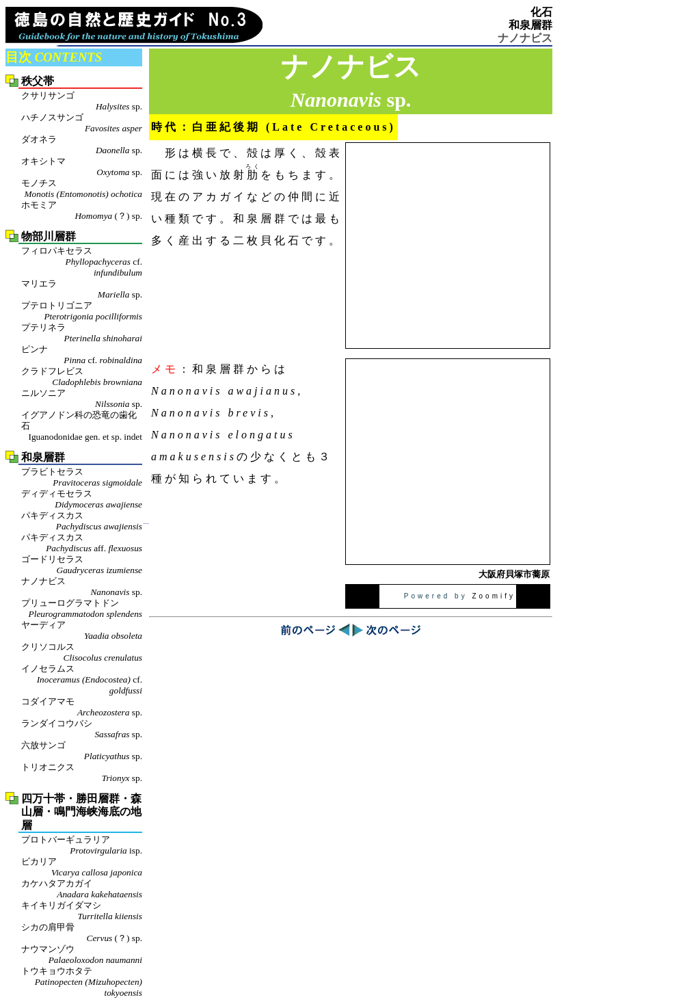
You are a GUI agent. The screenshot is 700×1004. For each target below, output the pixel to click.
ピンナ (81, 355)
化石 (541, 12)
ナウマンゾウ (81, 955)
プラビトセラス (81, 477)
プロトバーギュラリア (81, 845)
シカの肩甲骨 (81, 933)
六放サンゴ (81, 751)
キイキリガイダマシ (81, 911)
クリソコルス (81, 652)
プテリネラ (81, 333)
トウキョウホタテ (81, 982)
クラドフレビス (81, 377)
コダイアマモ (81, 707)
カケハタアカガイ (81, 889)
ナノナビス (81, 587)
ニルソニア (81, 399)
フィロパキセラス (81, 262)
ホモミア (81, 211)
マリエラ (81, 289)
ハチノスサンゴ (81, 123)
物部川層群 (48, 236)
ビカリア (81, 867)
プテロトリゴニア (81, 311)
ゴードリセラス (81, 565)
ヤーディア (81, 631)
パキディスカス (81, 521)
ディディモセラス (81, 499)
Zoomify (493, 596)
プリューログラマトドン (81, 609)
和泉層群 (530, 25)
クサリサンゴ (81, 101)
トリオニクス (81, 773)
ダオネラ (81, 145)
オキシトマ (81, 167)
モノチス (81, 189)
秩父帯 (37, 81)
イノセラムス (81, 679)
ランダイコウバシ (81, 729)
